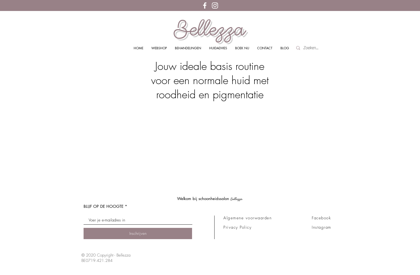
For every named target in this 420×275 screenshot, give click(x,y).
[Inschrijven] (138, 233)
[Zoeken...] (312, 48)
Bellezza (209, 28)
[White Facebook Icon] (205, 5)
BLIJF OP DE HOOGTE (103, 206)
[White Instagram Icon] (215, 5)
